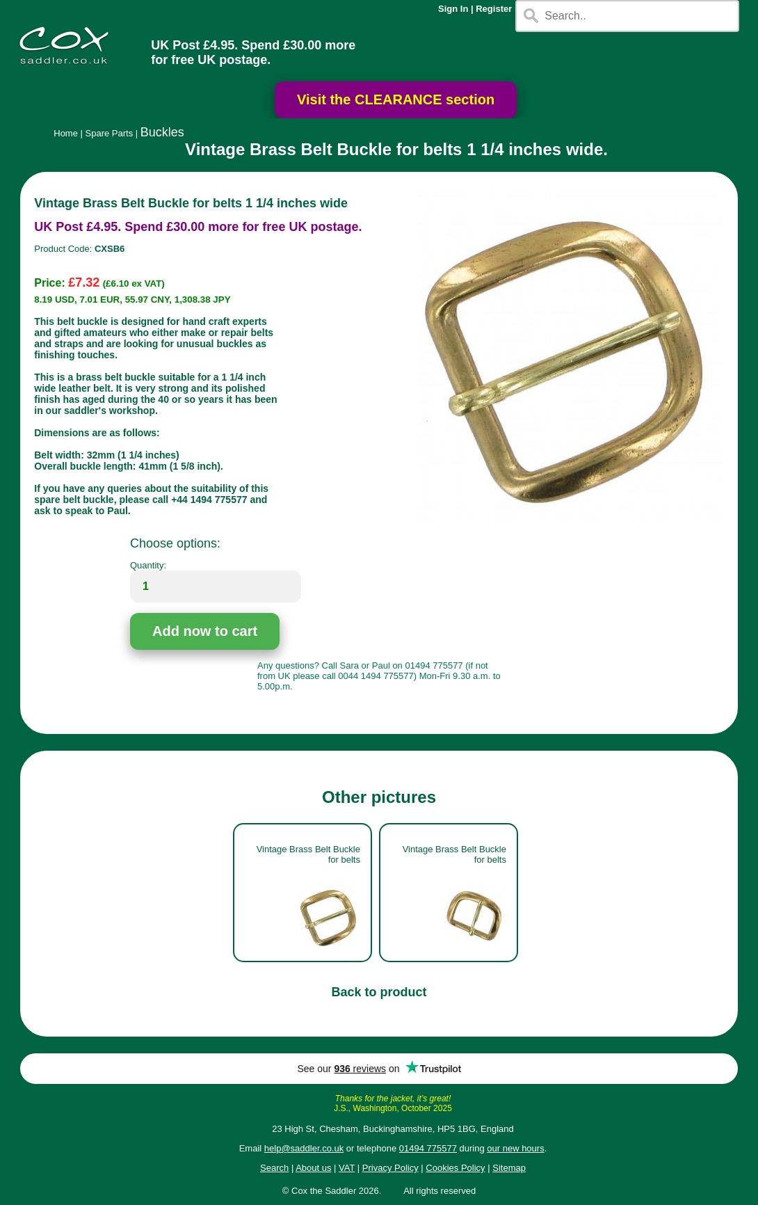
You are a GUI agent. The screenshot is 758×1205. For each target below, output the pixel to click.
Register (494, 8)
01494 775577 (428, 1148)
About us (313, 1168)
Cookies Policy (455, 1168)
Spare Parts (110, 133)
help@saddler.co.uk (304, 1148)
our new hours (515, 1148)
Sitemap (509, 1168)
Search (274, 1168)
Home (66, 133)
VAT (347, 1168)
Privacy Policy (390, 1168)
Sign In (453, 8)
